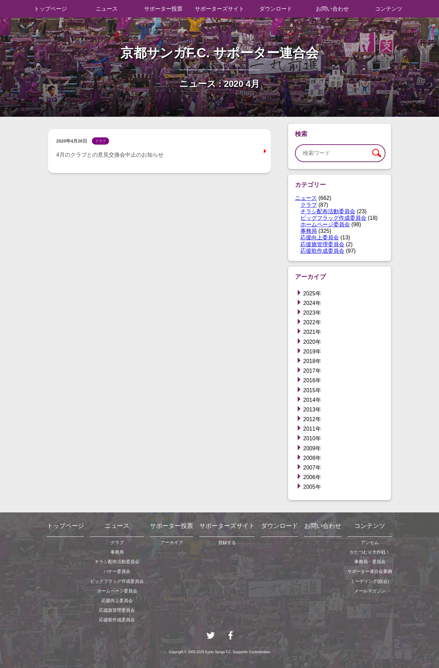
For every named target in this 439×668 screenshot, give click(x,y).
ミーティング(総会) (370, 581)
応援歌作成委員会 (322, 251)
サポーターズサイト (219, 9)
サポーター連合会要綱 (369, 571)
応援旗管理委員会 (322, 244)
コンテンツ (388, 9)
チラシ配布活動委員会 (327, 211)
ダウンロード (275, 9)
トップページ (50, 9)
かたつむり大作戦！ (370, 552)
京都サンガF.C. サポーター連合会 (219, 52)
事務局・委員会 (369, 561)
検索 (376, 153)
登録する (227, 542)
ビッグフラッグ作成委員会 (333, 218)
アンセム (370, 542)
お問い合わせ (332, 9)
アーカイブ (172, 542)
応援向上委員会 (319, 237)
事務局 (308, 231)
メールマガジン (369, 590)
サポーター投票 (163, 9)
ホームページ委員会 (325, 224)
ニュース (107, 9)
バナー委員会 (117, 571)
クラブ (308, 205)
